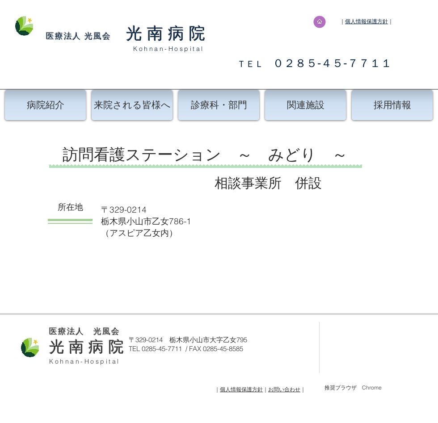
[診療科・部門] (218, 105)
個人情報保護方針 (366, 21)
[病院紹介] (45, 105)
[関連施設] (305, 105)
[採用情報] (392, 105)
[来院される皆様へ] (132, 105)
